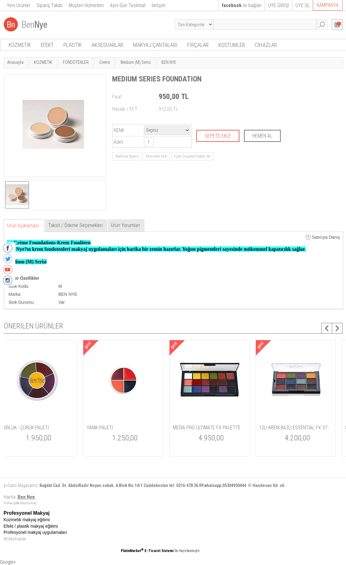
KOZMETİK (20, 45)
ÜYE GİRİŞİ (278, 5)
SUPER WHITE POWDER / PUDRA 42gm (130, 428)
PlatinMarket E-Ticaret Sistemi (147, 551)
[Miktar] (149, 142)
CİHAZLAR (266, 45)
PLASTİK (72, 45)
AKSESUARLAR (107, 45)
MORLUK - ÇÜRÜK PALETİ (204, 428)
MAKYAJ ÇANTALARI (155, 45)
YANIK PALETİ (279, 428)
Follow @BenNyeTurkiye (20, 503)
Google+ (8, 562)
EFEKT (47, 45)
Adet (118, 142)
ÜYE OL (302, 5)
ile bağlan (242, 5)
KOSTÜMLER (231, 45)
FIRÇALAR (198, 45)
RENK (119, 130)
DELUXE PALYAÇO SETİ (29, 428)
